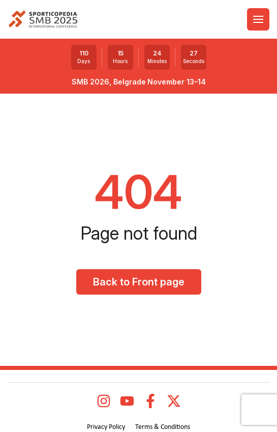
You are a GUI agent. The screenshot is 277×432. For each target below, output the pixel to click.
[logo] (43, 20)
